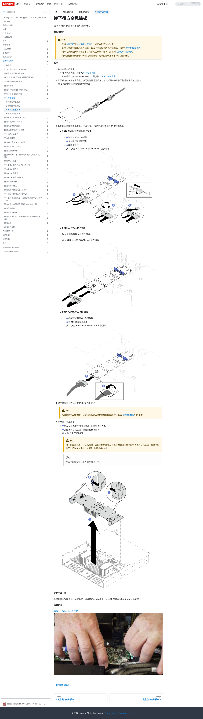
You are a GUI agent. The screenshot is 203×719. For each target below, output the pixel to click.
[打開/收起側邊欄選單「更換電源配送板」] (47, 182)
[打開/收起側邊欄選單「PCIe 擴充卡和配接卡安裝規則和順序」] (47, 77)
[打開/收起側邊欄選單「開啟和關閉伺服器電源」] (47, 82)
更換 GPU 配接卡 (11, 134)
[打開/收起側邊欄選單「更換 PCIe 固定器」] (47, 173)
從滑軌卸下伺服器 (124, 52)
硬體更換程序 (8, 61)
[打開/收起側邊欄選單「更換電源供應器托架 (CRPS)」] (47, 190)
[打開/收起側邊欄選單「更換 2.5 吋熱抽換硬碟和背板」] (47, 90)
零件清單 (6, 53)
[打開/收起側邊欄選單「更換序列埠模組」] (47, 213)
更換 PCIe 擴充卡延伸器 (14, 177)
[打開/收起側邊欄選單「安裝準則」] (47, 65)
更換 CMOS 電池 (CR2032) (15, 117)
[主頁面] (56, 12)
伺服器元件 (7, 49)
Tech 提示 (6, 33)
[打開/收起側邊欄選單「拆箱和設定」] (47, 57)
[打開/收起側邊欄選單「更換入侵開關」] (47, 138)
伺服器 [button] (27, 4)
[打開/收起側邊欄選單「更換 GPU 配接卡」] (47, 134)
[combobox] (6, 12)
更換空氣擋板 (9, 98)
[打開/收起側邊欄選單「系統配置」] (47, 235)
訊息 (4, 243)
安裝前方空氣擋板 (13, 106)
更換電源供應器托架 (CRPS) (15, 190)
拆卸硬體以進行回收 (11, 247)
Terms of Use (125, 713)
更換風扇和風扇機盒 (12, 126)
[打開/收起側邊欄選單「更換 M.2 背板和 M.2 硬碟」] (47, 142)
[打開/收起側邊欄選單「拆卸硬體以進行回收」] (47, 247)
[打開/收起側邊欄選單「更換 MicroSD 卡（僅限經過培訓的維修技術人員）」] (47, 156)
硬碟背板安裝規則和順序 (14, 73)
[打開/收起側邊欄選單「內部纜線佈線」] (47, 231)
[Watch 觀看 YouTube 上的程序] (108, 644)
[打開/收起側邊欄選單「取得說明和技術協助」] (47, 252)
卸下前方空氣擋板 (13, 102)
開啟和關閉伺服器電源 (13, 81)
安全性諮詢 (7, 37)
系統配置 (6, 235)
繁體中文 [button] (162, 4)
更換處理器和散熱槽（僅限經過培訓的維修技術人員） (23, 199)
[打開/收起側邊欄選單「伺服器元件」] (47, 49)
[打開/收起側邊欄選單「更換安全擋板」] (47, 208)
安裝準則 (7, 65)
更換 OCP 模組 (10, 161)
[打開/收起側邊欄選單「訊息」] (47, 243)
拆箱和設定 (7, 57)
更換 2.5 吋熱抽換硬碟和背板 (16, 90)
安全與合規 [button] (73, 4)
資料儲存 (40, 4)
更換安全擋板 (9, 208)
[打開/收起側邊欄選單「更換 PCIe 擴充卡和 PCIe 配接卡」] (47, 165)
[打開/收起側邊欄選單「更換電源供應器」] (47, 186)
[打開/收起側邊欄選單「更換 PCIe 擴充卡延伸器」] (47, 177)
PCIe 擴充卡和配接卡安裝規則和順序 (19, 77)
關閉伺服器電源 (133, 48)
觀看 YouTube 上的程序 (66, 611)
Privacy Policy (111, 713)
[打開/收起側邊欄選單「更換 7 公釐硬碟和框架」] (47, 94)
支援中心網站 (8, 25)
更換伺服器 (8, 86)
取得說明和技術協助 (11, 251)
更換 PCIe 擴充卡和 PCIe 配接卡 (17, 165)
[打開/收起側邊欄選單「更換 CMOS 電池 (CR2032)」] (47, 118)
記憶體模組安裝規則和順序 (15, 69)
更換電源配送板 (10, 182)
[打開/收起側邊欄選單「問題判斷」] (47, 239)
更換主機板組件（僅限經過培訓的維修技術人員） (22, 217)
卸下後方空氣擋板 (13, 110)
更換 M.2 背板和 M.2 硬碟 (14, 142)
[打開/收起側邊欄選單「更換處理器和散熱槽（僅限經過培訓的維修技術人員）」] (47, 199)
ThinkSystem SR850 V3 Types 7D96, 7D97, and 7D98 (24, 18)
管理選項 (6, 45)
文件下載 (6, 21)
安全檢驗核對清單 (84, 44)
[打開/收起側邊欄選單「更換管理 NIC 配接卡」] (47, 147)
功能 (4, 29)
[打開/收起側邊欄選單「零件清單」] (47, 53)
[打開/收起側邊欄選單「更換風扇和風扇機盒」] (47, 126)
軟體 (49, 4)
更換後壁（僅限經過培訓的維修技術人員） (21, 204)
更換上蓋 (7, 223)
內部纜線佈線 (8, 231)
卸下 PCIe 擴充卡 (107, 76)
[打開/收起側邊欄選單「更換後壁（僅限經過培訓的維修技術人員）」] (47, 204)
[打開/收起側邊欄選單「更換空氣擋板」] (47, 98)
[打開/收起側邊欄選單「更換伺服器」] (47, 86)
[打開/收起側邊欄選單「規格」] (47, 41)
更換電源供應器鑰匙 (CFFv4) (16, 194)
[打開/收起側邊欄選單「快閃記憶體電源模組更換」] (47, 130)
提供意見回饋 (61, 685)
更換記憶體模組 (10, 151)
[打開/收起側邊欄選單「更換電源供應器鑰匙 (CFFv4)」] (47, 194)
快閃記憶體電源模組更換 (14, 130)
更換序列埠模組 (10, 212)
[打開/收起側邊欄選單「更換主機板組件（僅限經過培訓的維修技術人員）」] (47, 218)
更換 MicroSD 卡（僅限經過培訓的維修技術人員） (22, 156)
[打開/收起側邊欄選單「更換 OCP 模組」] (47, 161)
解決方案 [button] (58, 4)
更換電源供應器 (10, 186)
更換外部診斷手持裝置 (13, 122)
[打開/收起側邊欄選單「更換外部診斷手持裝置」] (47, 122)
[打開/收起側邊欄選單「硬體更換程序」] (47, 61)
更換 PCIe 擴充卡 (11, 169)
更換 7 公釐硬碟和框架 (13, 94)
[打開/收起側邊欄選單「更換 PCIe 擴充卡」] (47, 169)
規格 (4, 41)
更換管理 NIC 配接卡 (12, 146)
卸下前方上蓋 (89, 72)
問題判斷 (6, 239)
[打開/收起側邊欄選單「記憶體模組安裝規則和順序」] (47, 69)
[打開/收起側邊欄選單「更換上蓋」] (47, 223)
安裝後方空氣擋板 (13, 114)
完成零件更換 (9, 227)
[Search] (188, 4)
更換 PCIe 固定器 (11, 173)
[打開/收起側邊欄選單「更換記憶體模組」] (47, 151)
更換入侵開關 (9, 138)
